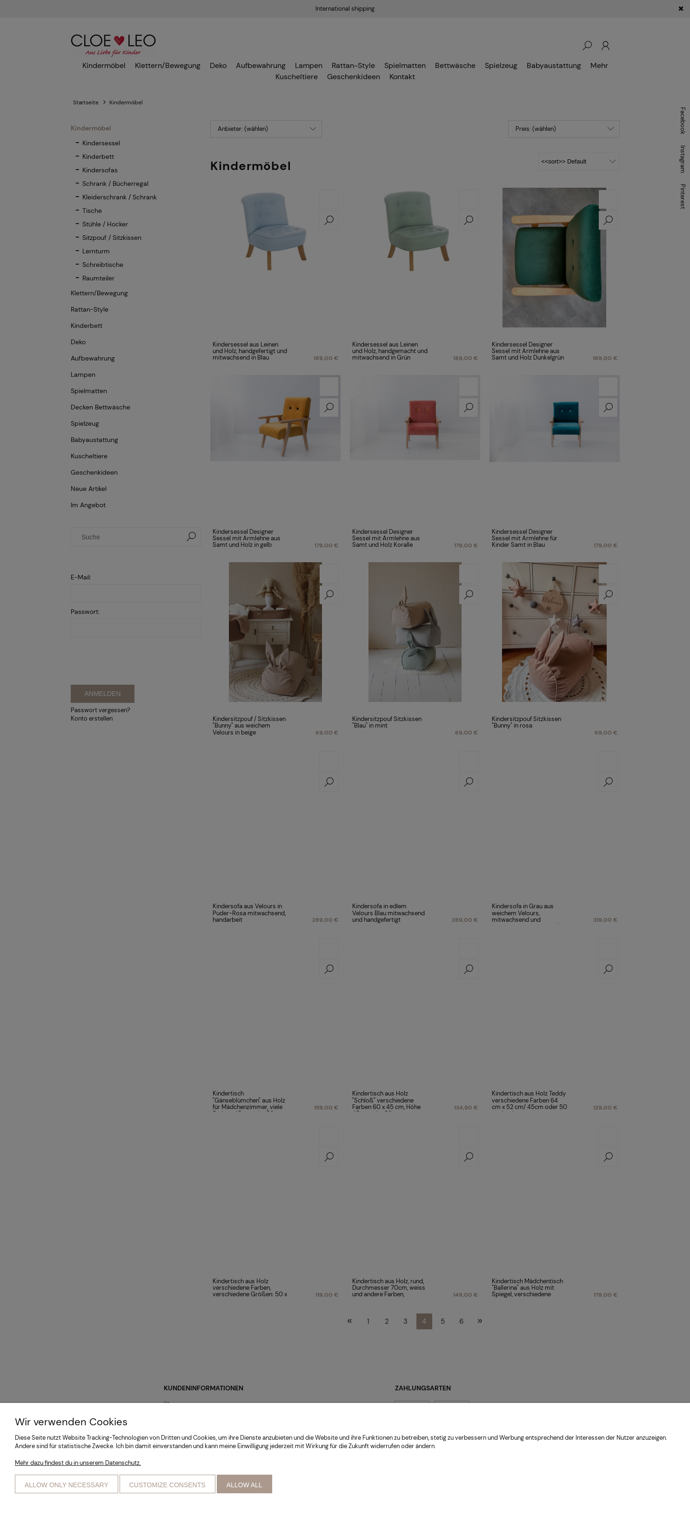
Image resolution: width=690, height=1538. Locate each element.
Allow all (244, 1485)
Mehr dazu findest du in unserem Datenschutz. (78, 1463)
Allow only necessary (66, 1485)
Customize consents (167, 1485)
